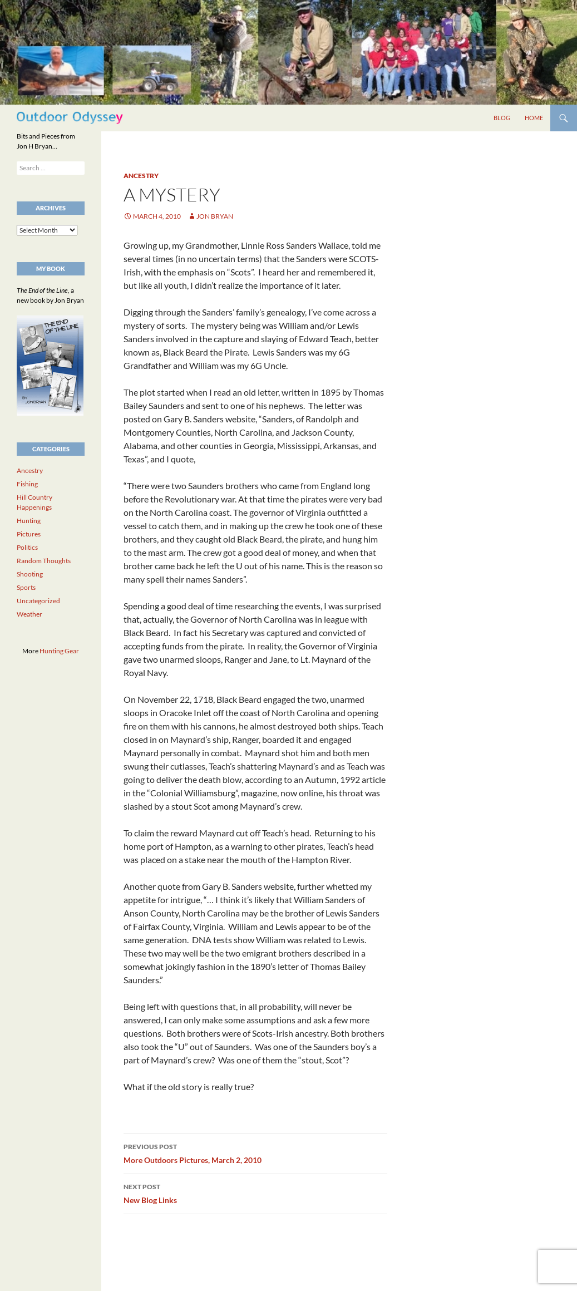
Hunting (29, 520)
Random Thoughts (44, 560)
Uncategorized (38, 601)
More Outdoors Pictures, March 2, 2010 (255, 1152)
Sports (26, 587)
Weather (29, 614)
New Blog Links (255, 1192)
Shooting (30, 574)
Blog (502, 117)
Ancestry (141, 175)
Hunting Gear (59, 651)
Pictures (29, 534)
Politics (27, 547)
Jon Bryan (214, 216)
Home (534, 117)
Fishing (27, 484)
